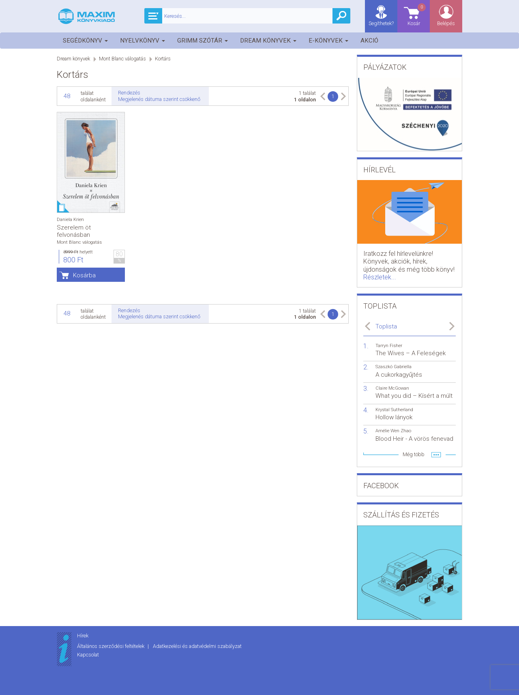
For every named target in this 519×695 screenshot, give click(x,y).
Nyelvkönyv (142, 40)
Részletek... (379, 277)
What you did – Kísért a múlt (414, 395)
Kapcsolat (88, 655)
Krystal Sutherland (394, 409)
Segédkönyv (85, 40)
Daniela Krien (70, 219)
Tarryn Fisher (388, 345)
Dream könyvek (268, 40)
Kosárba (84, 275)
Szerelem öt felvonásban (74, 231)
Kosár (417, 14)
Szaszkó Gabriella (393, 366)
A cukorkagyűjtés (398, 374)
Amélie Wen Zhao (393, 430)
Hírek (82, 636)
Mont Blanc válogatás (122, 59)
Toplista (386, 326)
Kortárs (163, 59)
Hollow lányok (393, 417)
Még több (414, 454)
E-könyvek (328, 40)
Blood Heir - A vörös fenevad (414, 438)
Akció (369, 40)
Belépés (446, 23)
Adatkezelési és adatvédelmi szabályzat (197, 646)
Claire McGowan (392, 388)
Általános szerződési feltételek (111, 646)
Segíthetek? (381, 23)
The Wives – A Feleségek (410, 353)
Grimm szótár (202, 40)
